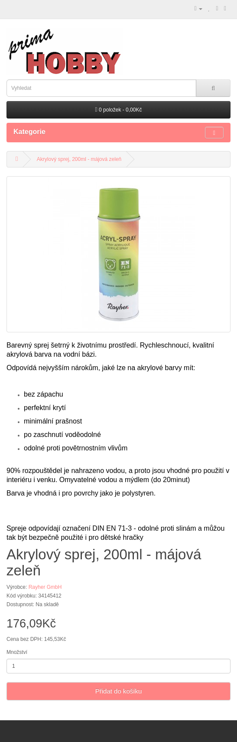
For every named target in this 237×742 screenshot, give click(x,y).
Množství (16, 652)
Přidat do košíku (118, 691)
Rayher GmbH (45, 587)
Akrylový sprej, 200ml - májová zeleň (79, 159)
